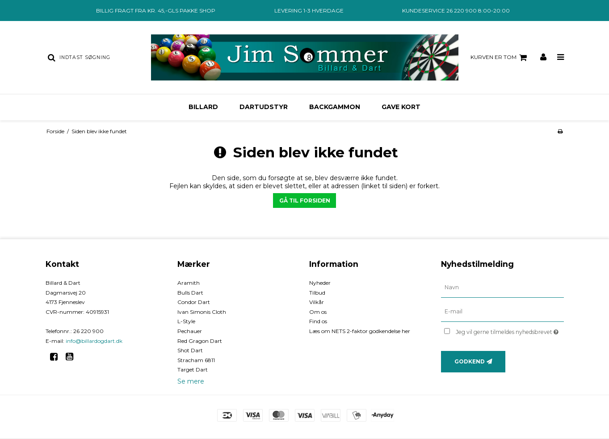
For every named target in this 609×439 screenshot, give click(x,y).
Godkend (469, 361)
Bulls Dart (190, 292)
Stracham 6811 (196, 360)
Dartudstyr (263, 107)
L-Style (186, 321)
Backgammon (334, 107)
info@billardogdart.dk (94, 341)
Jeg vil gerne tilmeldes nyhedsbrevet (509, 330)
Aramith (188, 282)
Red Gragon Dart (199, 341)
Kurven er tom (499, 58)
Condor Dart (193, 302)
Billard (203, 107)
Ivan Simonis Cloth (201, 311)
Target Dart (192, 369)
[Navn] (502, 287)
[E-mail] (502, 312)
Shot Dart (190, 350)
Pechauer (189, 331)
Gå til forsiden (304, 200)
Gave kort (401, 107)
